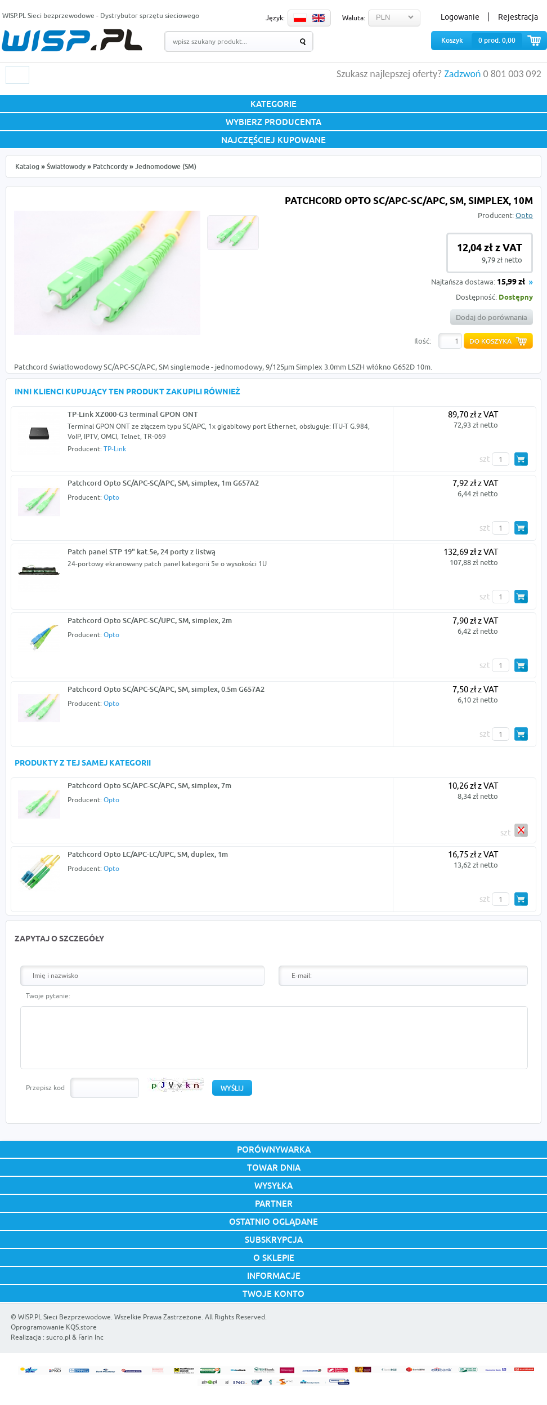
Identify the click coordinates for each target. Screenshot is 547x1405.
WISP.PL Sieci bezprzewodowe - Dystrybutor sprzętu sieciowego (100, 15)
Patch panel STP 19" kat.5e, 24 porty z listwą (142, 551)
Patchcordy (110, 166)
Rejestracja (518, 16)
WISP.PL (72, 40)
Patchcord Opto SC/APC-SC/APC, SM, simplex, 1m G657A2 (163, 482)
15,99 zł (511, 282)
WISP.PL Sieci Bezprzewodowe (64, 1317)
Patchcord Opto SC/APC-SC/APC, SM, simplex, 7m (149, 785)
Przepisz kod (45, 1087)
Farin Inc (91, 1337)
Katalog (27, 166)
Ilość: (422, 340)
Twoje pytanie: (48, 995)
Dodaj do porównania (491, 317)
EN (318, 18)
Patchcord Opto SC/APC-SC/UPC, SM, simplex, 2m (150, 620)
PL (300, 18)
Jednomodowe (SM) (165, 166)
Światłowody (66, 166)
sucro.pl (58, 1337)
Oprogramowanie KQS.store (54, 1327)
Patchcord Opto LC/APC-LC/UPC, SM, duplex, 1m (148, 854)
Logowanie (460, 16)
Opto (524, 215)
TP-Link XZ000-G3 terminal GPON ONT (133, 414)
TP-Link (115, 448)
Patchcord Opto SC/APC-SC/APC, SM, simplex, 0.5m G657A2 (166, 688)
